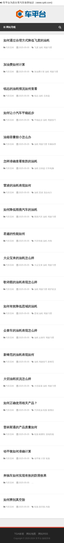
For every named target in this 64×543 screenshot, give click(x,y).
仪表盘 (47, 96)
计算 (43, 458)
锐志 (36, 96)
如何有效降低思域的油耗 (20, 306)
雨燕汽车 (38, 217)
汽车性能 (38, 241)
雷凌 (41, 192)
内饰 (50, 241)
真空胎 (42, 507)
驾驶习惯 (48, 47)
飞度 (36, 47)
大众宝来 (38, 265)
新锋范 (51, 362)
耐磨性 (42, 434)
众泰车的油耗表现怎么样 (20, 330)
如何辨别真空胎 (14, 500)
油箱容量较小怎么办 (17, 137)
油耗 (41, 47)
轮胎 (45, 410)
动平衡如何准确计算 (17, 451)
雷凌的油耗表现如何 (17, 185)
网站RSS (43, 533)
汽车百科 (10, 47)
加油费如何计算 (14, 64)
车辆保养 (52, 144)
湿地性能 (50, 434)
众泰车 (42, 337)
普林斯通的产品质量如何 (20, 427)
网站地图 (31, 533)
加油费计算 (39, 71)
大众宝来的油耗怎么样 (18, 258)
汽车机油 (38, 410)
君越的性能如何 (14, 234)
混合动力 (48, 192)
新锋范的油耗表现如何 (18, 354)
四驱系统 (56, 482)
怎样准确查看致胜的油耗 (20, 161)
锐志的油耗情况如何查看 (20, 89)
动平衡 (37, 458)
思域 (36, 313)
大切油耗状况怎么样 (17, 379)
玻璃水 (51, 410)
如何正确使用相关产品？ (20, 403)
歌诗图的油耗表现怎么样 (20, 282)
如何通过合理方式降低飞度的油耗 (26, 40)
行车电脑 (50, 168)
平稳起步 (38, 120)
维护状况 (52, 289)
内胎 (48, 507)
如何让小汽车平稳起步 (18, 113)
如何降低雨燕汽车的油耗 (20, 209)
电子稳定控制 (45, 482)
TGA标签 (19, 533)
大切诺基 (38, 386)
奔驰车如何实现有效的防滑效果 (24, 475)
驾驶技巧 (52, 120)
